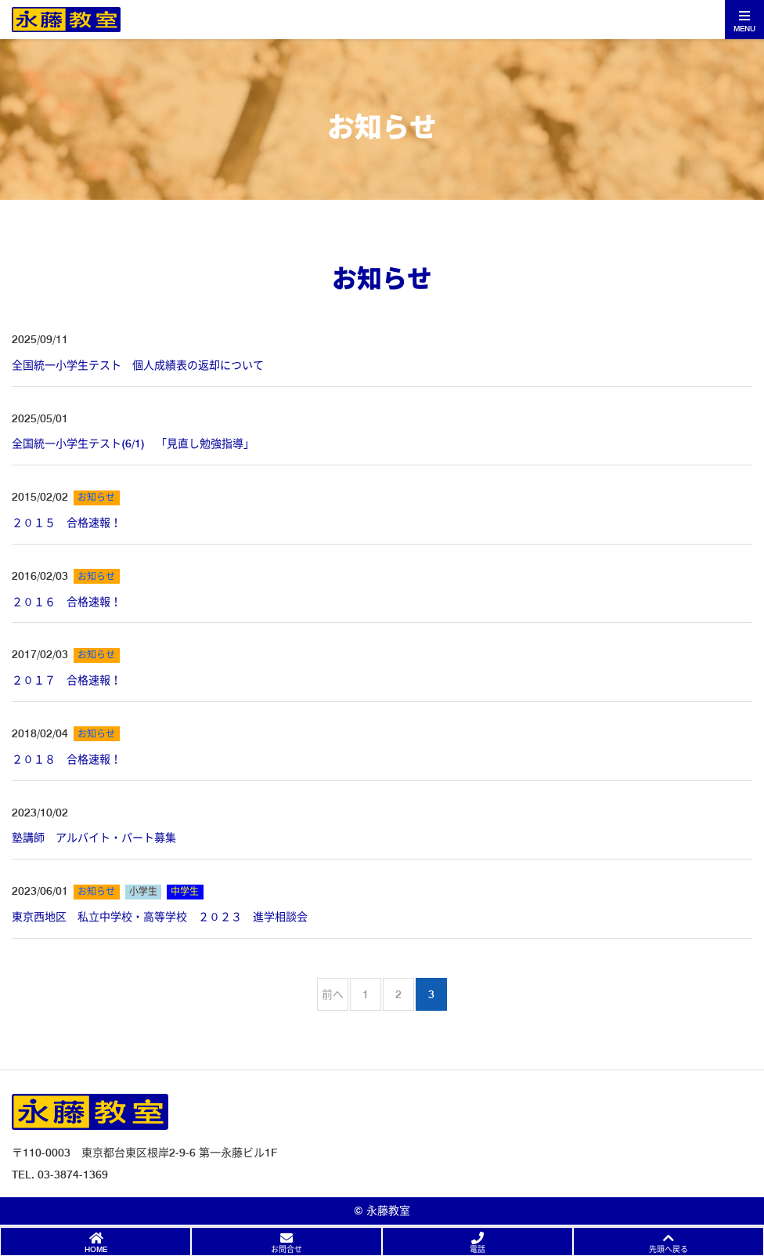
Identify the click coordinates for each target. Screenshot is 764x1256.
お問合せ (286, 1249)
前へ (333, 994)
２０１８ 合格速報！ (66, 759)
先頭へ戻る (668, 1249)
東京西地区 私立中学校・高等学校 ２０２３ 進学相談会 (160, 916)
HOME (96, 1249)
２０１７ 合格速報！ (66, 680)
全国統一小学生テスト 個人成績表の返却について (138, 365)
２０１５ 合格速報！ (66, 522)
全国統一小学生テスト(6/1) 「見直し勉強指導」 (133, 443)
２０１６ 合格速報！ (66, 601)
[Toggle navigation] (744, 19)
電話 (477, 1249)
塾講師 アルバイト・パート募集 (94, 837)
